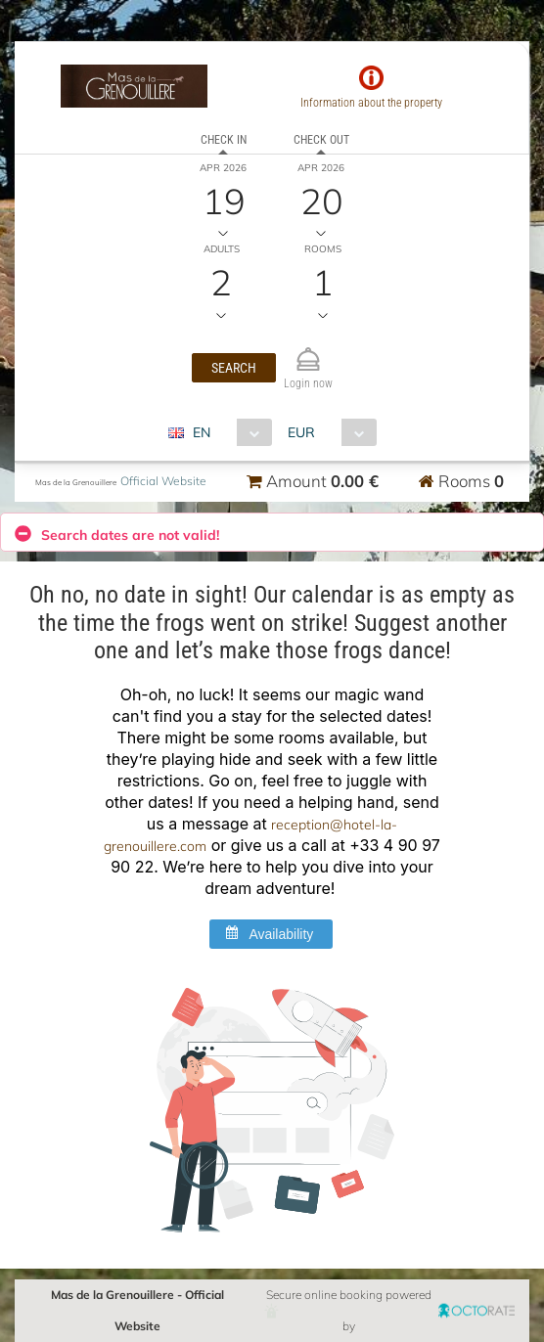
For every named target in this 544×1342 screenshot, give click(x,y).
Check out (321, 140)
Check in (224, 140)
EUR (301, 432)
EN (201, 432)
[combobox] (227, 432)
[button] (234, 367)
